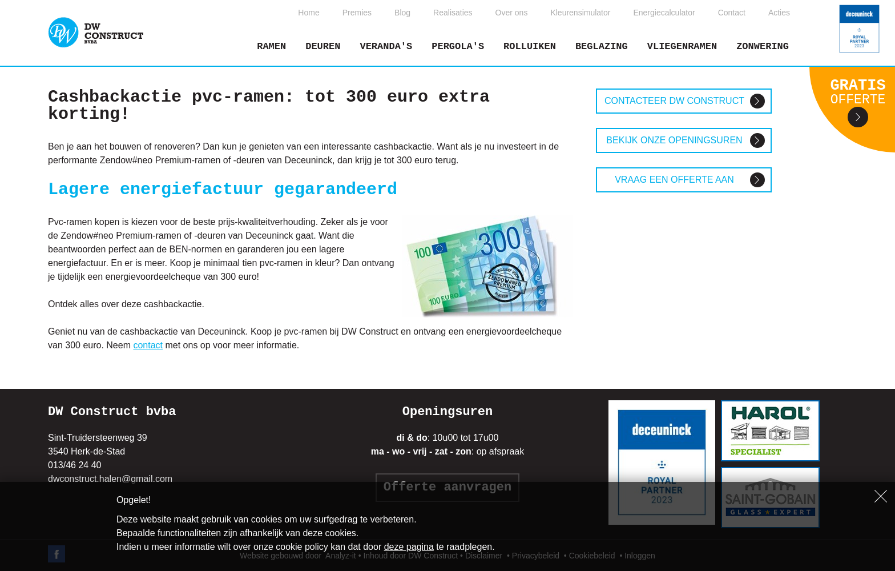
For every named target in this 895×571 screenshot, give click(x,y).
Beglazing (601, 46)
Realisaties (452, 12)
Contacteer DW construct (674, 101)
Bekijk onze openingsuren (674, 140)
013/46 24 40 (74, 465)
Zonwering (762, 46)
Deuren (322, 46)
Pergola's (458, 46)
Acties (779, 12)
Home (308, 12)
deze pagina (409, 547)
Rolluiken (529, 46)
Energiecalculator (664, 12)
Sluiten (880, 496)
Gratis (857, 92)
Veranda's (386, 46)
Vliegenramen (682, 46)
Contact (731, 12)
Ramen (271, 46)
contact (148, 345)
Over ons (511, 12)
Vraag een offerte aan (674, 179)
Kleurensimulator (580, 12)
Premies (357, 12)
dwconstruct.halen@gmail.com (110, 479)
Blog (402, 12)
